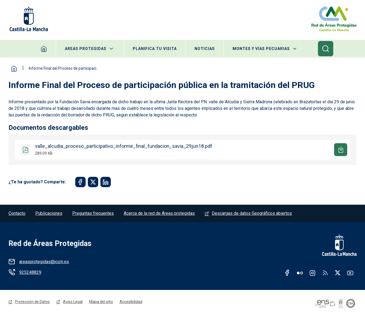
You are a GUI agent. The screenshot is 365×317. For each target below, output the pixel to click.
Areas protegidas (85, 48)
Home (44, 48)
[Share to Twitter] (93, 182)
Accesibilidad (131, 302)
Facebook (287, 273)
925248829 (30, 272)
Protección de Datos (32, 302)
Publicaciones (48, 213)
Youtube (350, 273)
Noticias (205, 48)
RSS (325, 273)
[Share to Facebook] (80, 182)
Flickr (300, 273)
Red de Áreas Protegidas (49, 243)
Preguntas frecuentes (93, 213)
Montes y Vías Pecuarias (261, 48)
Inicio (14, 68)
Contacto (16, 213)
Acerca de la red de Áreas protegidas (159, 213)
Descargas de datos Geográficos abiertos (252, 213)
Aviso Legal (73, 302)
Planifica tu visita (155, 48)
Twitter (337, 273)
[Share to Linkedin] (105, 182)
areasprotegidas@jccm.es (44, 261)
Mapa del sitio (101, 302)
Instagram (312, 273)
